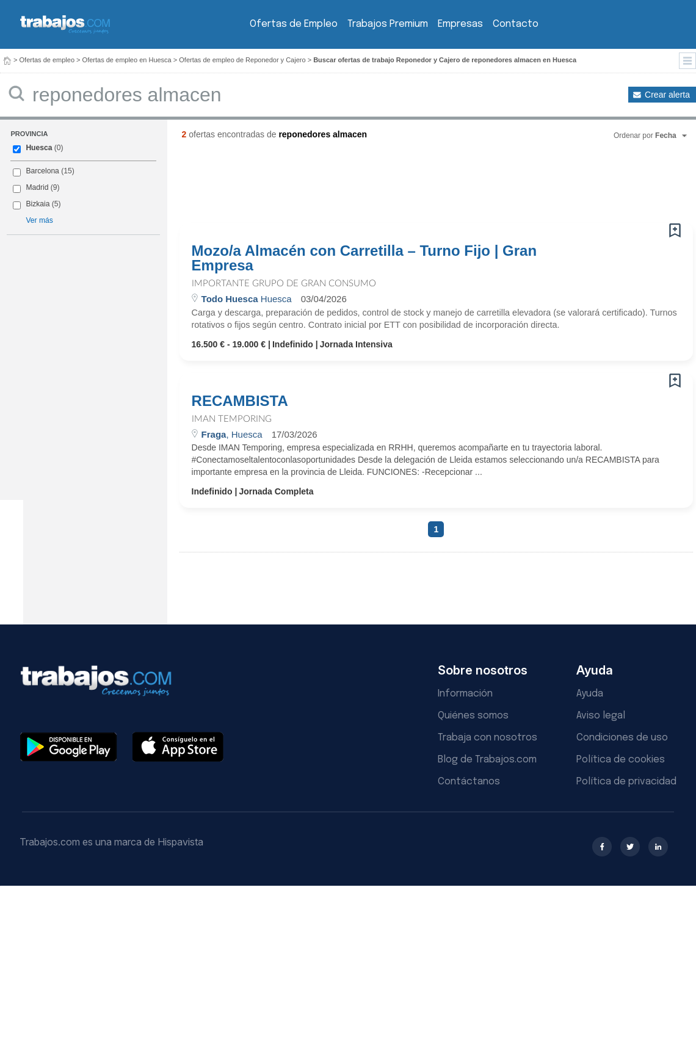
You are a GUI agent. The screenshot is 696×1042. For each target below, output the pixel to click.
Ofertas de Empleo (294, 24)
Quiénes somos (473, 716)
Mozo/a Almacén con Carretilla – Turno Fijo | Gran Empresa (364, 258)
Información (465, 694)
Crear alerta (667, 94)
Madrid (37, 187)
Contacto (515, 24)
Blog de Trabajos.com (487, 759)
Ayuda (589, 694)
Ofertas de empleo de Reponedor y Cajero (242, 59)
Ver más (39, 220)
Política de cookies (620, 759)
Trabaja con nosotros (487, 738)
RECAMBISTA (240, 401)
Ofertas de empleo (47, 59)
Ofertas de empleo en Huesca (127, 59)
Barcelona (42, 171)
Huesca (39, 147)
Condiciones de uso (622, 738)
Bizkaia (37, 204)
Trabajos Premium (387, 24)
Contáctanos (469, 781)
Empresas (460, 24)
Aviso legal (600, 716)
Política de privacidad (626, 781)
